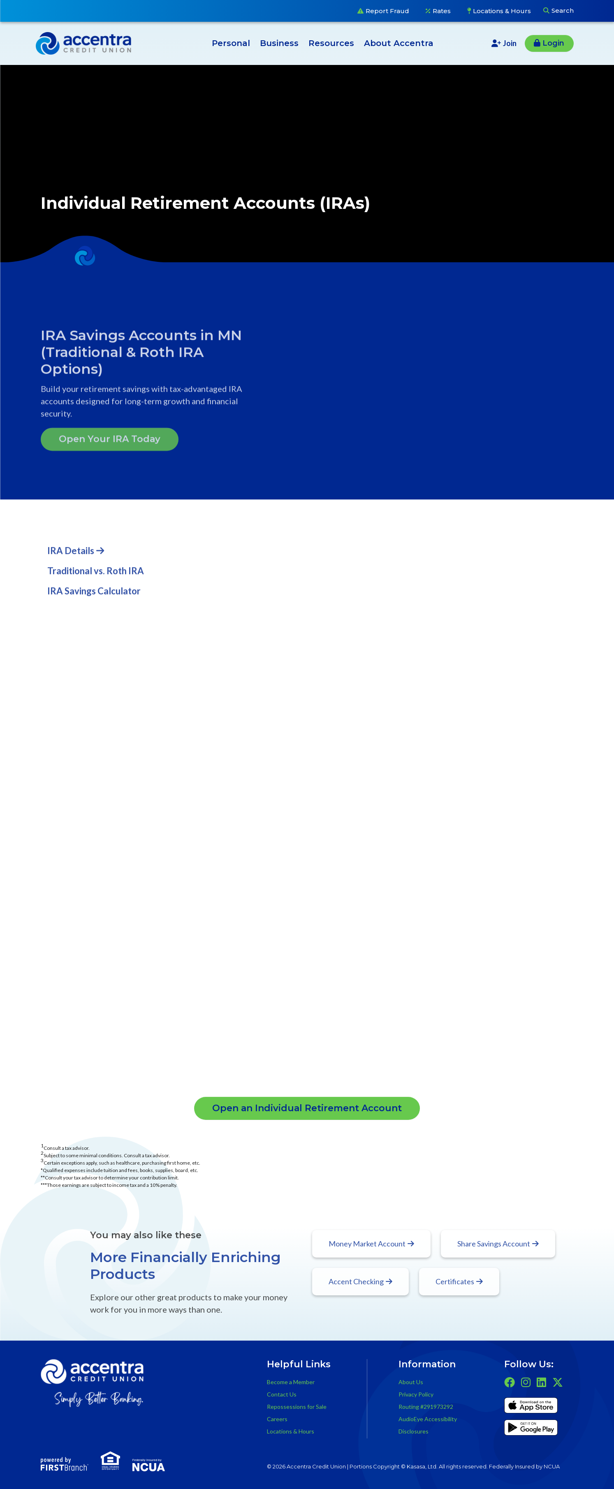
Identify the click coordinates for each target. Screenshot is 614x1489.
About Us (411, 1381)
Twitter (557, 1382)
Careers (277, 1418)
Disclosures (414, 1431)
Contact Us (282, 1394)
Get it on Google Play (531, 1429)
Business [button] (279, 43)
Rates (442, 11)
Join (510, 43)
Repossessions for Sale (297, 1406)
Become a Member (291, 1381)
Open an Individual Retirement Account (307, 1108)
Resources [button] (331, 43)
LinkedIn (541, 1382)
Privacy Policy (416, 1394)
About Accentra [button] (398, 43)
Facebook (509, 1382)
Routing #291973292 (426, 1406)
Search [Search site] (562, 10)
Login (553, 43)
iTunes (531, 1406)
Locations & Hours (502, 11)
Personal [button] (231, 43)
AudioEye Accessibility (428, 1418)
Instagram (526, 1382)
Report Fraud (387, 11)
